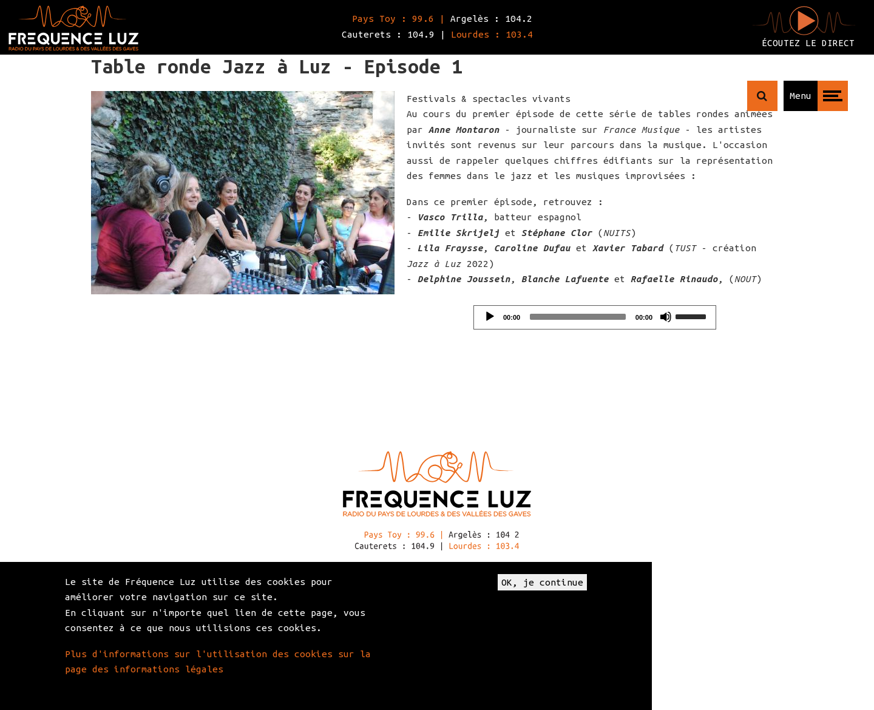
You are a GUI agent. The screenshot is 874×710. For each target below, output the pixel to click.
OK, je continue (542, 582)
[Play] (490, 317)
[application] (594, 317)
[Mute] (666, 317)
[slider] (578, 317)
